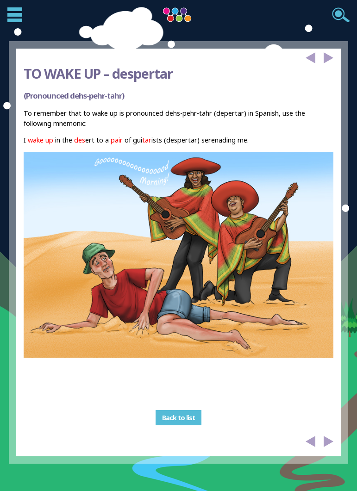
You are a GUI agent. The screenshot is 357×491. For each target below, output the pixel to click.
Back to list (178, 417)
